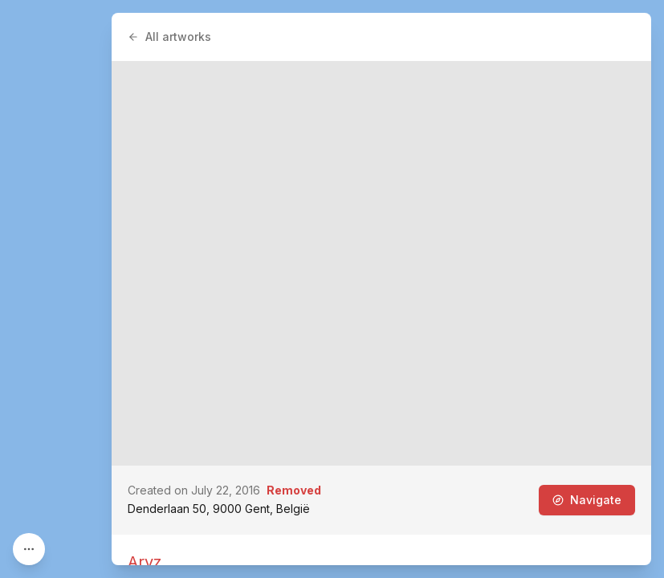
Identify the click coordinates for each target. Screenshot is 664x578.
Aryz (144, 562)
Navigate (586, 500)
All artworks (169, 36)
